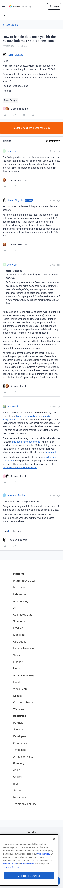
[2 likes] (15, 108)
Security (31, 832)
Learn (16, 668)
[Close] (54, 859)
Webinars (18, 709)
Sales (16, 655)
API (31, 840)
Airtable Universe (23, 756)
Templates (19, 750)
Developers (19, 736)
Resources (19, 716)
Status (17, 790)
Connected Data (22, 614)
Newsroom (19, 797)
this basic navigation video (26, 441)
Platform (18, 574)
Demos (17, 696)
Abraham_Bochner (17, 495)
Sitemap (31, 849)
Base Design (11, 24)
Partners (18, 722)
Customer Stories (23, 702)
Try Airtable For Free (25, 804)
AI (14, 608)
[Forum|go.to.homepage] (20, 6)
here (10, 531)
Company (19, 763)
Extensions (19, 594)
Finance (18, 662)
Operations (19, 641)
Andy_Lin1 (12, 151)
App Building (20, 601)
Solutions (19, 621)
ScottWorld (13, 406)
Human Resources (24, 648)
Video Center (20, 689)
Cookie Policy (43, 873)
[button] (4, 6)
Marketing (19, 635)
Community (20, 743)
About (16, 770)
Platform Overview (24, 580)
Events (17, 682)
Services (18, 729)
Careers (17, 777)
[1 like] (15, 180)
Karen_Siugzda (15, 54)
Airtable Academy (23, 675)
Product (18, 628)
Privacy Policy (10, 883)
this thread (50, 452)
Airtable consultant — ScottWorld (20, 467)
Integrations (20, 587)
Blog (16, 783)
